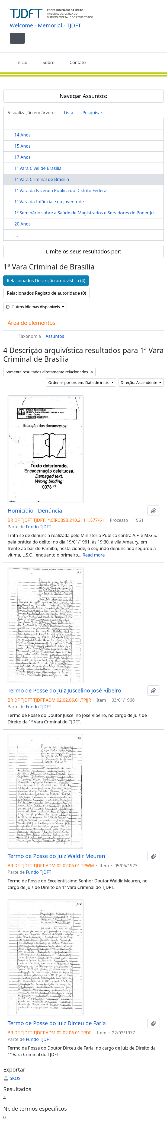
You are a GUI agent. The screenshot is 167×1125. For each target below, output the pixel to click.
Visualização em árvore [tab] (31, 113)
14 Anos (22, 135)
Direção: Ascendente (139, 382)
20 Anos (22, 224)
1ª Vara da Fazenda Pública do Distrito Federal (61, 190)
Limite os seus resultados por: (83, 251)
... (16, 124)
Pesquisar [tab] (92, 113)
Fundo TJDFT (38, 527)
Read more (94, 555)
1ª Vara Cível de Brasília (38, 168)
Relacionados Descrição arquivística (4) (46, 281)
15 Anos (22, 146)
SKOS (12, 1078)
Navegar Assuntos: (83, 96)
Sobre (48, 62)
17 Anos (22, 157)
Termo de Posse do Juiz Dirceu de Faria (57, 1023)
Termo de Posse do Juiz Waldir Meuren (56, 856)
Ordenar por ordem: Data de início (79, 382)
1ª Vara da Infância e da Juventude (49, 202)
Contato (78, 62)
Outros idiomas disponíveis (33, 306)
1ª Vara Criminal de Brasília (41, 179)
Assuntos (55, 336)
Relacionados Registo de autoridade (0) (46, 293)
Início (21, 62)
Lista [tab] (68, 113)
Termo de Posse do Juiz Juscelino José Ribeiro (64, 690)
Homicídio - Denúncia (35, 510)
